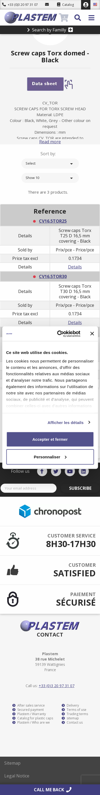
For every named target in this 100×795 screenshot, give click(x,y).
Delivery (70, 705)
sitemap (70, 718)
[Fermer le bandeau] (92, 334)
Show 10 (50, 178)
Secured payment (28, 710)
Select (50, 164)
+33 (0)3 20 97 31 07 (20, 4)
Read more (50, 141)
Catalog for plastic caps (32, 718)
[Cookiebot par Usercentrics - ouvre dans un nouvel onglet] (59, 333)
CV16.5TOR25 (53, 221)
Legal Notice (16, 776)
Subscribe (80, 488)
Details (75, 267)
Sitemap (12, 763)
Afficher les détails (65, 422)
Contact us (72, 722)
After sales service (28, 705)
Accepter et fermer (50, 439)
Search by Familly (50, 30)
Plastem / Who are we (31, 722)
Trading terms (75, 714)
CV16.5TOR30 (53, 276)
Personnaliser (50, 456)
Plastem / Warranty (29, 714)
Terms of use (74, 710)
